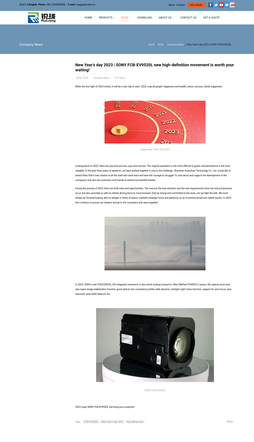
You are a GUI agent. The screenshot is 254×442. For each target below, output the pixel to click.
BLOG (161, 44)
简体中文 (24, 4)
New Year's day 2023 (112, 421)
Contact (181, 5)
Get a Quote (196, 5)
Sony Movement (134, 421)
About (171, 5)
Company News (31, 44)
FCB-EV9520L (91, 421)
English (33, 4)
